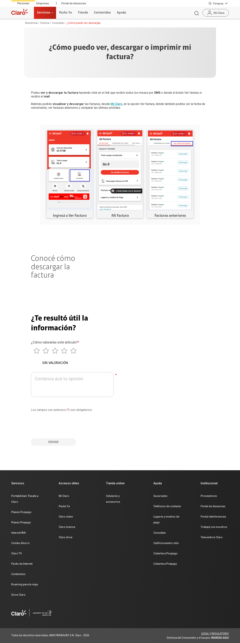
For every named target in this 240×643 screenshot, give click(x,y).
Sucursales (160, 495)
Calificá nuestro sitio (166, 543)
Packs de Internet (21, 563)
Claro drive (65, 537)
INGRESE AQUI (220, 637)
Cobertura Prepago (165, 563)
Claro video (66, 516)
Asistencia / (32, 22)
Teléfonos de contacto (167, 506)
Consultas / (59, 22)
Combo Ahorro (20, 543)
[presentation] (59, 423)
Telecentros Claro (212, 537)
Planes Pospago (21, 512)
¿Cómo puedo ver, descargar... (84, 22)
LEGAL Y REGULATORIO (215, 633)
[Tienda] (83, 13)
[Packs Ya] (65, 13)
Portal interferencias (213, 516)
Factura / (45, 22)
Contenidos (18, 574)
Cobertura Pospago (165, 553)
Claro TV (16, 553)
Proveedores (209, 495)
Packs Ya (64, 506)
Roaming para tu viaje (24, 584)
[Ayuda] (121, 13)
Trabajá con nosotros (214, 526)
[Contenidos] (102, 13)
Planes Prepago (21, 522)
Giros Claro (18, 594)
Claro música (67, 526)
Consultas (159, 532)
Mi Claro (116, 104)
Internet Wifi (18, 532)
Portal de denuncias (73, 3)
